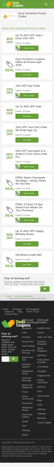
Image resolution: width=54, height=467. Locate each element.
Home (9, 296)
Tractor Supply (44, 422)
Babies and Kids (27, 358)
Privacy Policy (11, 314)
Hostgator (42, 371)
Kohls (40, 404)
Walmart (41, 387)
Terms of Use (32, 311)
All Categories (32, 309)
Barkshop (41, 355)
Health (25, 421)
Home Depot (43, 396)
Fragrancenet (43, 375)
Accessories (28, 341)
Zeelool (40, 332)
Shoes (25, 435)
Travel (25, 392)
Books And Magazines (27, 386)
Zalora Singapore (42, 349)
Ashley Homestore (42, 381)
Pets (24, 426)
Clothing (26, 430)
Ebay (39, 400)
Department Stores (27, 372)
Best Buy (41, 418)
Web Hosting (28, 346)
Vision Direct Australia (43, 360)
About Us (9, 311)
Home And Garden (27, 415)
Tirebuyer (41, 413)
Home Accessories (28, 397)
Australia (26, 337)
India (24, 332)
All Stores (17, 309)
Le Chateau (42, 366)
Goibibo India (43, 328)
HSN (39, 391)
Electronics (27, 403)
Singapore (27, 328)
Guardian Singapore (42, 342)
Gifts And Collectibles (23, 296)
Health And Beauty (27, 408)
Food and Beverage (26, 379)
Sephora (41, 409)
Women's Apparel (26, 365)
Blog (20, 311)
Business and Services (28, 351)
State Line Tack (44, 337)
